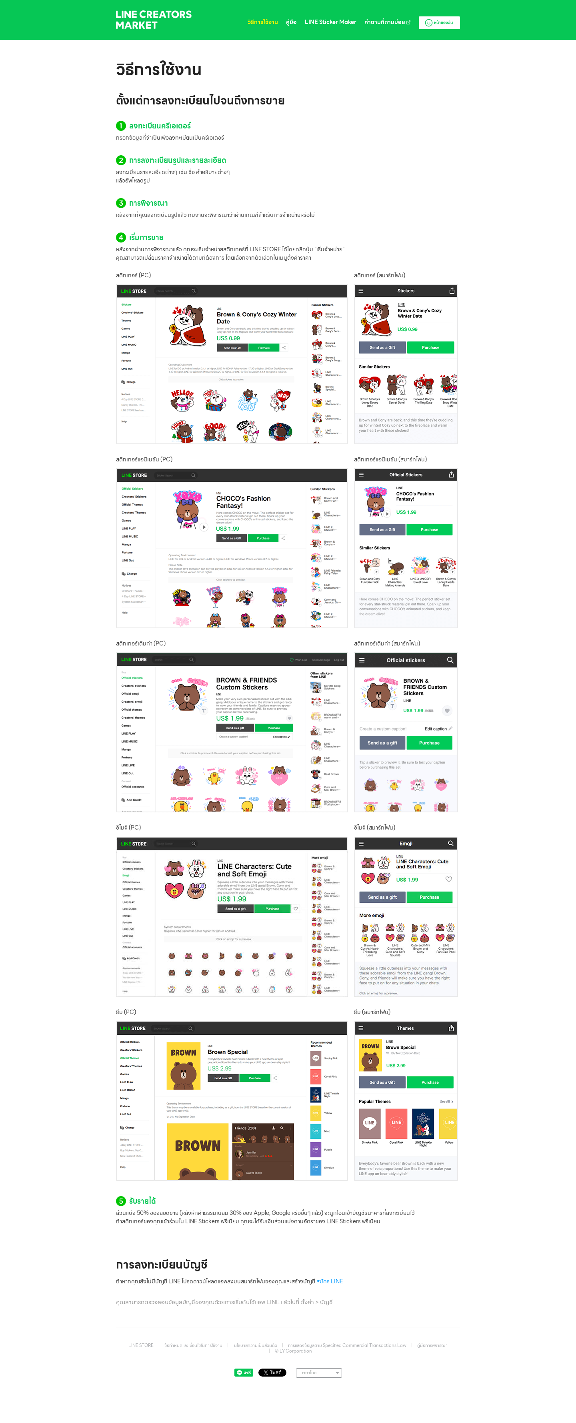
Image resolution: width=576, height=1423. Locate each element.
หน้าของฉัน (438, 23)
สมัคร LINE (329, 1281)
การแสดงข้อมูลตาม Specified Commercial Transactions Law (347, 1345)
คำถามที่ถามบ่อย (387, 22)
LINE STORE (141, 1345)
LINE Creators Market (154, 19)
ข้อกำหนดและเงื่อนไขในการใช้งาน (193, 1345)
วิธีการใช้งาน (263, 22)
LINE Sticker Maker (330, 22)
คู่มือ (291, 22)
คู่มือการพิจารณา (432, 1345)
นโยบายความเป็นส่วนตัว (255, 1345)
